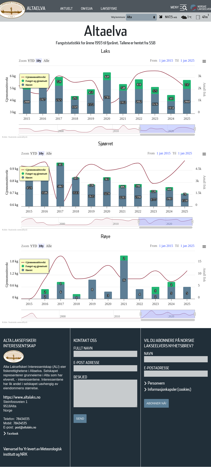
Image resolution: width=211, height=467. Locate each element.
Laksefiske (109, 9)
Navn (148, 353)
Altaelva (36, 8)
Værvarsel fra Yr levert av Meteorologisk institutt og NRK (32, 451)
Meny (175, 7)
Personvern (156, 383)
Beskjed (80, 377)
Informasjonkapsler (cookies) (169, 389)
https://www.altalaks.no (21, 397)
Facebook (12, 433)
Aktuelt (66, 9)
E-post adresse (87, 362)
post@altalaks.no (25, 427)
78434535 (22, 419)
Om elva (87, 9)
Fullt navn (83, 348)
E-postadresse (156, 368)
